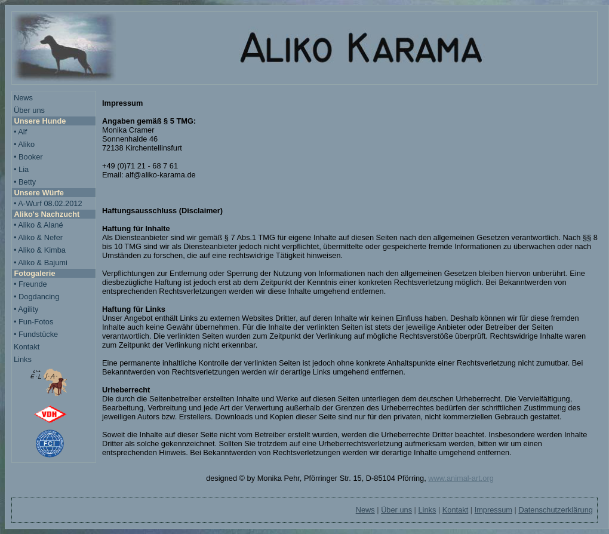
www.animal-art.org (461, 478)
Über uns (29, 110)
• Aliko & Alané (38, 224)
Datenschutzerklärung (555, 509)
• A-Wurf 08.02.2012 (48, 203)
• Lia (21, 169)
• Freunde (30, 284)
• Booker (28, 156)
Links (23, 359)
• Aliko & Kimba (40, 249)
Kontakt (26, 346)
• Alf (20, 131)
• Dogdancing (36, 296)
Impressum (493, 509)
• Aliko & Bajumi (40, 262)
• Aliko (24, 144)
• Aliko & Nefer (38, 237)
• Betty (25, 181)
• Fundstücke (36, 334)
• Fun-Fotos (33, 321)
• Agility (26, 309)
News (23, 97)
